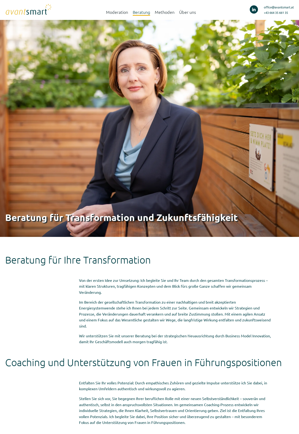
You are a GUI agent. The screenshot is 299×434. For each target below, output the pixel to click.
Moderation (117, 12)
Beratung (141, 12)
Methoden (164, 12)
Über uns (187, 12)
